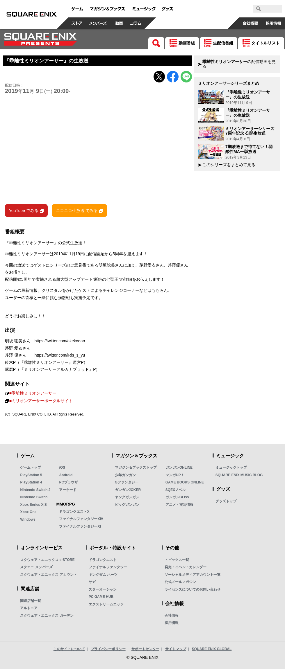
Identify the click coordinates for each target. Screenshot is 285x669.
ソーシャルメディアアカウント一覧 (192, 575)
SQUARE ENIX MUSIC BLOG (239, 475)
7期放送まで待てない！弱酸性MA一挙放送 (248, 149)
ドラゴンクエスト (103, 560)
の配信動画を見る (239, 64)
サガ (92, 582)
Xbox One (28, 512)
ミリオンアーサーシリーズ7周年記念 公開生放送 (249, 131)
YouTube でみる (23, 210)
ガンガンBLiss (177, 497)
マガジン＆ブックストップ (136, 468)
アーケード (67, 490)
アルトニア (29, 608)
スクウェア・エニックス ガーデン (46, 616)
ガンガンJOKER (128, 490)
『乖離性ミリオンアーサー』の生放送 (247, 94)
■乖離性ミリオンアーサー (32, 393)
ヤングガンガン (127, 497)
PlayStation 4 (31, 483)
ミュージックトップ (231, 468)
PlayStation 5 (31, 475)
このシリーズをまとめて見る (228, 165)
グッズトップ (225, 501)
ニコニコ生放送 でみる (77, 210)
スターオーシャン (103, 589)
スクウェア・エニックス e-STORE (47, 560)
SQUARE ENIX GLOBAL (212, 649)
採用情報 (172, 623)
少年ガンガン (125, 475)
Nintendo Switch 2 (35, 490)
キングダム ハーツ (103, 575)
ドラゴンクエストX (74, 512)
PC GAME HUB (101, 597)
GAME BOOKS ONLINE (184, 483)
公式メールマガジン (180, 582)
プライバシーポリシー (108, 649)
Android (65, 475)
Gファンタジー (126, 483)
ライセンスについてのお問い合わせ (192, 589)
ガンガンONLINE (179, 468)
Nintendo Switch (33, 497)
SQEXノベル (175, 490)
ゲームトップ (30, 468)
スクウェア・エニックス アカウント (48, 575)
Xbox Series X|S (33, 505)
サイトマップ (175, 649)
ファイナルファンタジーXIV (81, 519)
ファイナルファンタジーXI (80, 526)
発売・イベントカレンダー (185, 567)
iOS (62, 468)
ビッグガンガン (127, 505)
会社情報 (172, 616)
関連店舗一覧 (30, 601)
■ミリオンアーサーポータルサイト (41, 401)
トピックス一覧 (177, 560)
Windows (27, 519)
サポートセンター (145, 649)
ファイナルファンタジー (108, 567)
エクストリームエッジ (106, 604)
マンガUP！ (174, 475)
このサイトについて (69, 649)
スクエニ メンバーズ (36, 567)
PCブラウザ (68, 483)
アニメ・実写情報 (179, 505)
